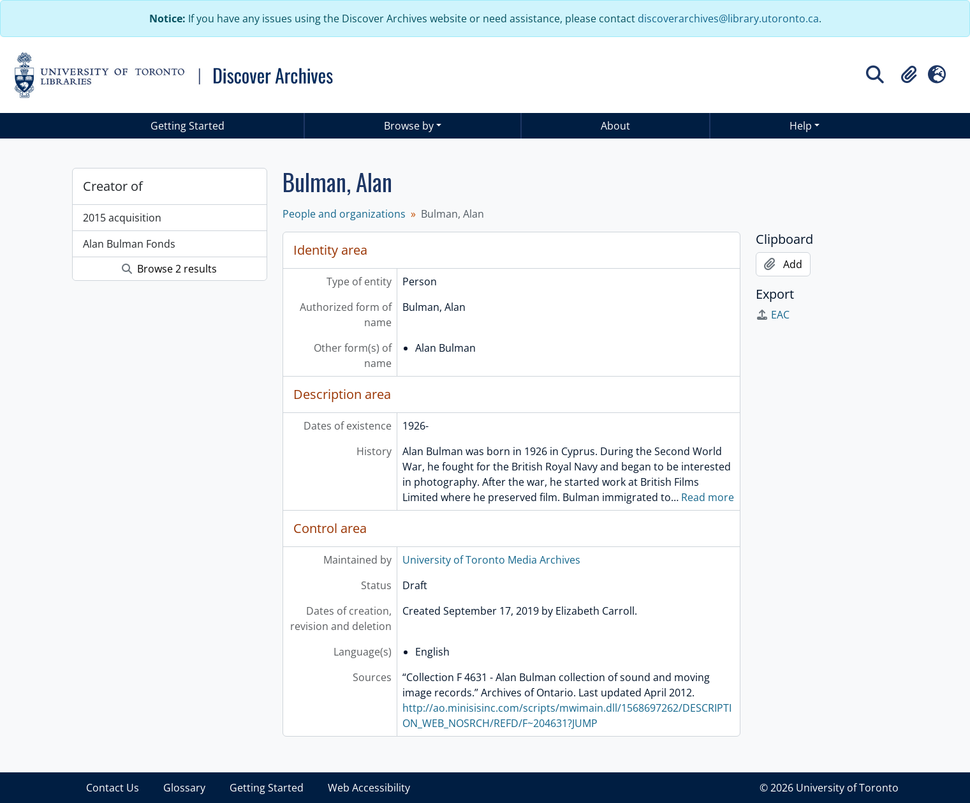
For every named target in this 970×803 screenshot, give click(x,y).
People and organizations (344, 214)
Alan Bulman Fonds (129, 244)
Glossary (184, 788)
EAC (773, 315)
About (615, 126)
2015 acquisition (122, 218)
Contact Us (112, 788)
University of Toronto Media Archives (491, 560)
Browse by (409, 126)
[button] (909, 75)
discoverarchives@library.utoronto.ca (728, 18)
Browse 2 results (169, 269)
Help (801, 126)
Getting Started (187, 126)
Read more (707, 497)
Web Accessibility (369, 788)
